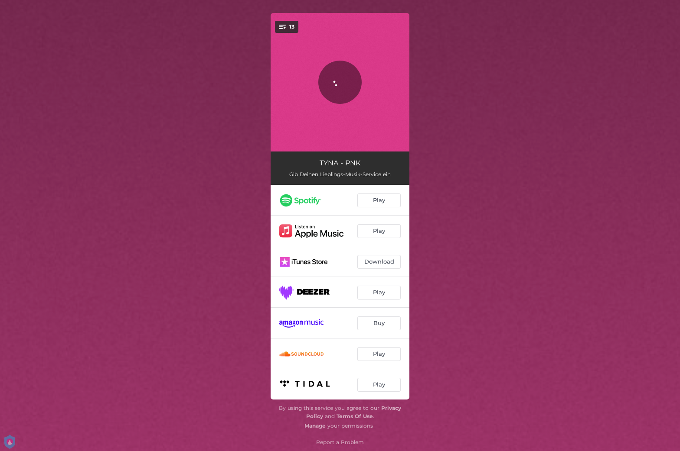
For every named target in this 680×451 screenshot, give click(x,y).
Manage (315, 425)
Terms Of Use (355, 416)
